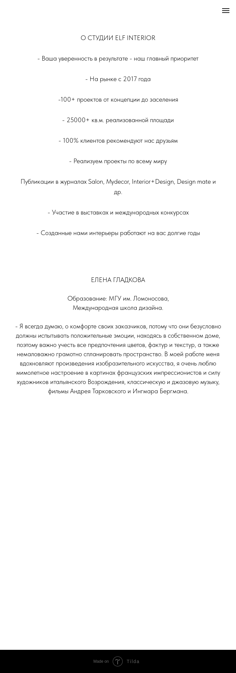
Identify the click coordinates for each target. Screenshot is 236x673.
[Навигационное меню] (225, 10)
